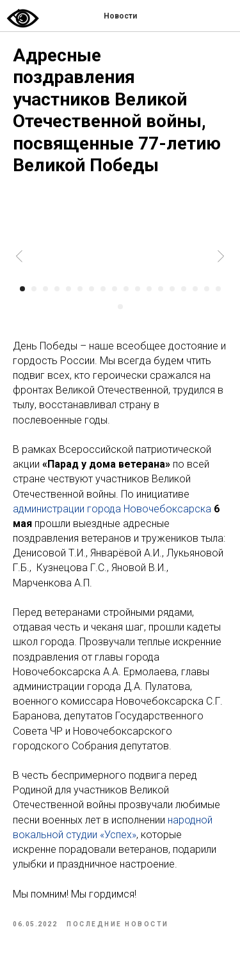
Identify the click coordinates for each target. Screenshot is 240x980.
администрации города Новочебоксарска (112, 509)
